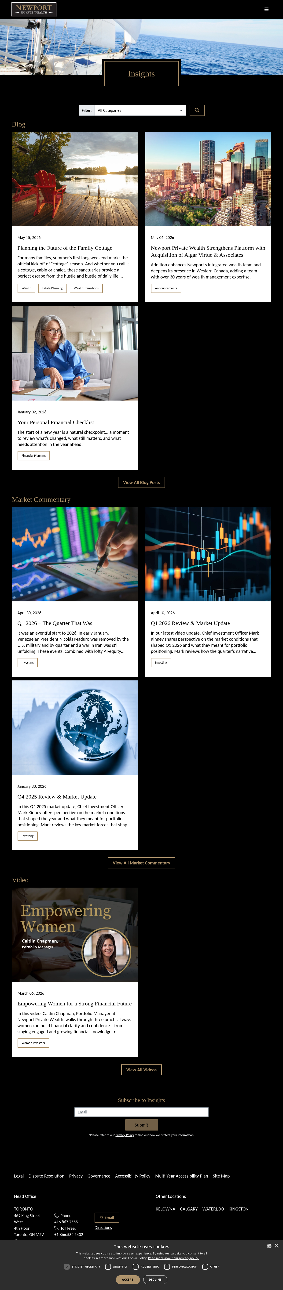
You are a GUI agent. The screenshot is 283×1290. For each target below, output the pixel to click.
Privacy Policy (124, 1135)
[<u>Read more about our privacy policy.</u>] (173, 1258)
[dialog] (141, 1265)
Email (107, 1217)
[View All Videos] (141, 1069)
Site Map (221, 1176)
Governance (99, 1176)
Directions (103, 1227)
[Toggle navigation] (266, 9)
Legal (19, 1176)
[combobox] (269, 1246)
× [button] (276, 1246)
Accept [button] (127, 1280)
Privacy (76, 1176)
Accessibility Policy (132, 1176)
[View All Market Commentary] (141, 862)
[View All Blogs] (141, 482)
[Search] (197, 110)
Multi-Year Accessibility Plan (181, 1176)
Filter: (87, 110)
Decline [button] (155, 1280)
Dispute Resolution (46, 1176)
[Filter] (140, 110)
